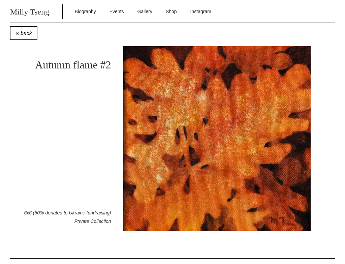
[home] (39, 11)
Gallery (144, 11)
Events (116, 11)
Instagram (200, 11)
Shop (171, 11)
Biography (85, 11)
